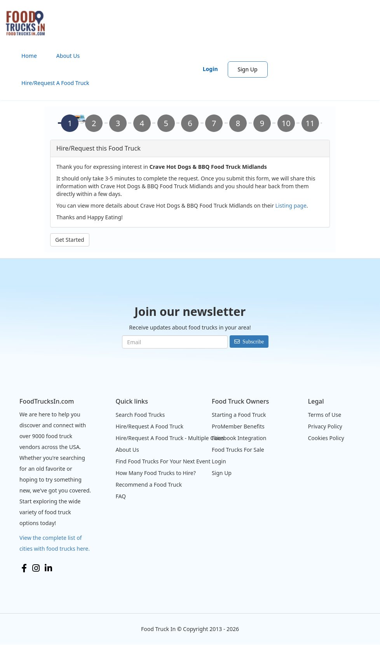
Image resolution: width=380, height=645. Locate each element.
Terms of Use (324, 414)
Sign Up (248, 69)
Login (210, 69)
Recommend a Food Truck (148, 484)
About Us (68, 55)
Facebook (24, 568)
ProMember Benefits (238, 426)
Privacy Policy (325, 426)
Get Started (69, 239)
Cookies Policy (326, 438)
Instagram (36, 568)
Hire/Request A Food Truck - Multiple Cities (169, 438)
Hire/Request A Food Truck (55, 83)
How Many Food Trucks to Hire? (155, 473)
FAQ (120, 496)
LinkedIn (48, 568)
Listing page (291, 205)
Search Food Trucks (140, 414)
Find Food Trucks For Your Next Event (162, 461)
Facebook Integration (239, 438)
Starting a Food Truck (239, 414)
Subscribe (253, 341)
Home (29, 55)
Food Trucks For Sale (238, 449)
